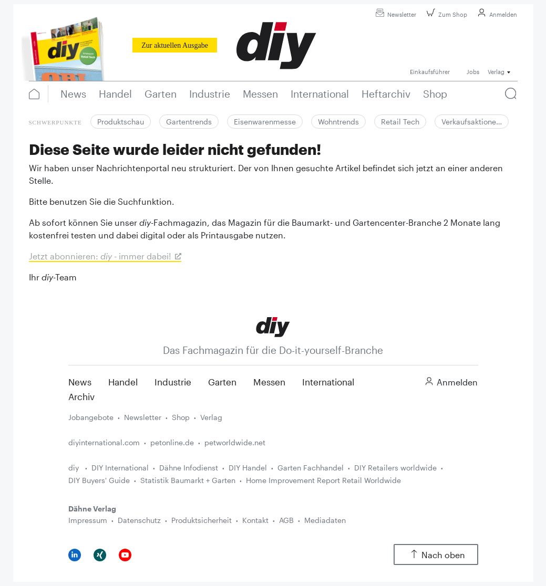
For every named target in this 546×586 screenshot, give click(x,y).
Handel (123, 381)
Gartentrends (189, 121)
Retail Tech (400, 121)
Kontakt (255, 520)
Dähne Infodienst (188, 467)
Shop (181, 417)
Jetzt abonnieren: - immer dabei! (100, 256)
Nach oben (436, 555)
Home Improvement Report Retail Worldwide (323, 480)
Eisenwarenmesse (265, 121)
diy (74, 467)
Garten (222, 381)
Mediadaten (325, 520)
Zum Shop (445, 14)
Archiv (81, 396)
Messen (269, 381)
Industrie (172, 381)
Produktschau (120, 121)
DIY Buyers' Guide (99, 480)
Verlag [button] (496, 71)
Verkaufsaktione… (471, 121)
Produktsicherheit (201, 520)
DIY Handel (248, 467)
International (328, 381)
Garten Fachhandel (310, 467)
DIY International (120, 467)
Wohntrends (338, 121)
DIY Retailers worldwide (395, 467)
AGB (286, 520)
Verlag (211, 417)
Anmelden (496, 14)
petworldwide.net (234, 442)
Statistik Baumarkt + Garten (187, 480)
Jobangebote (91, 417)
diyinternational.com (104, 442)
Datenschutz (139, 520)
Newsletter (394, 14)
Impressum (87, 520)
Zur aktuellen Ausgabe (174, 45)
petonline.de (172, 442)
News (79, 381)
